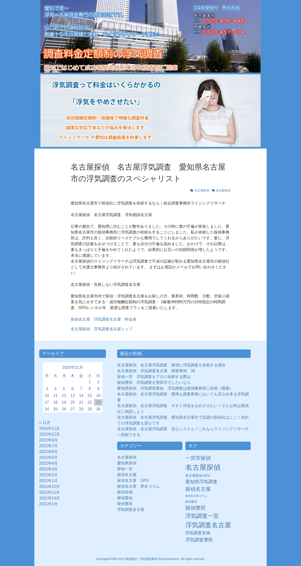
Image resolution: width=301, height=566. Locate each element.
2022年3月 (48, 469)
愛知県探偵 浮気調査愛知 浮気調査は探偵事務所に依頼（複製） (175, 388)
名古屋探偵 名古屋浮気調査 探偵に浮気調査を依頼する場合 (171, 365)
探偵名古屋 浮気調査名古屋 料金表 (103, 319)
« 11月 (45, 423)
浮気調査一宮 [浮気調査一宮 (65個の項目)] (202, 516)
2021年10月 (49, 498)
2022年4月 (48, 463)
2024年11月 (49, 428)
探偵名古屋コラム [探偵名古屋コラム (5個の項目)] (196, 495)
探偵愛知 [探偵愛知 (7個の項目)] (191, 501)
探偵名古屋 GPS (133, 480)
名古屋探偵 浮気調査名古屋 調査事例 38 (156, 371)
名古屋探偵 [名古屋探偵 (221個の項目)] (202, 467)
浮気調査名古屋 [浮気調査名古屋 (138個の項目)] (208, 525)
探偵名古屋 (126, 475)
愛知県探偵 (126, 463)
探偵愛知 (126, 498)
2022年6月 (48, 452)
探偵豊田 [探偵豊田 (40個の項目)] (195, 508)
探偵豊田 (126, 504)
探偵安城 (125, 492)
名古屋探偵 (202, 190)
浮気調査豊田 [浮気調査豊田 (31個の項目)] (199, 539)
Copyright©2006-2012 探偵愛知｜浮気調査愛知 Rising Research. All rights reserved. (150, 559)
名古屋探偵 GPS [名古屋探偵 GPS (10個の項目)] (197, 475)
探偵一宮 (126, 469)
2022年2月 (48, 475)
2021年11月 (49, 492)
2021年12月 (49, 486)
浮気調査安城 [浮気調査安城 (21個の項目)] (197, 532)
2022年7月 (48, 446)
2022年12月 (49, 434)
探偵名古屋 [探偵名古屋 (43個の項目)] (198, 489)
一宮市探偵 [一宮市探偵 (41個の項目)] (198, 458)
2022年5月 (48, 457)
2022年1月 (48, 481)
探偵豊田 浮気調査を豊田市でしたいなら (154, 382)
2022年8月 (48, 440)
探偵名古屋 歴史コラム (140, 486)
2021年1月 (48, 504)
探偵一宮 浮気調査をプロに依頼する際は (154, 377)
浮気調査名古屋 (130, 509)
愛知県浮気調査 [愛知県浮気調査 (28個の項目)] (201, 481)
